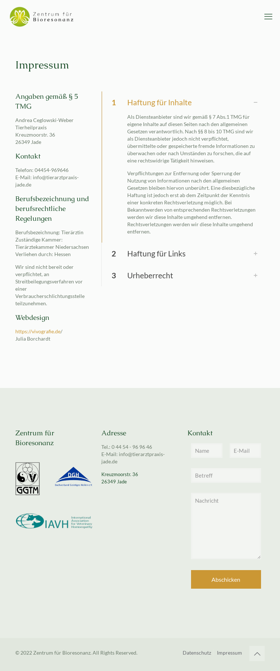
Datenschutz (197, 653)
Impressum (229, 653)
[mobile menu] (268, 16)
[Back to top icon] (257, 653)
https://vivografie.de (38, 331)
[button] (183, 167)
